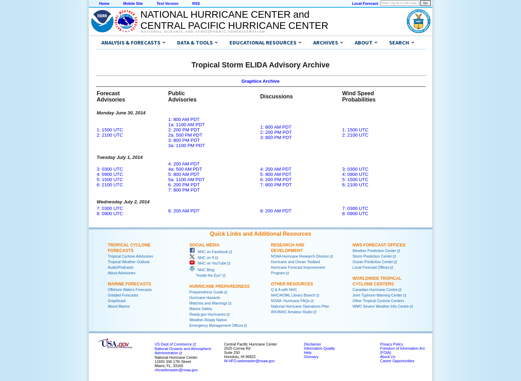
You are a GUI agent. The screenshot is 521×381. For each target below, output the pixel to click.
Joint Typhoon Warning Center (377, 295)
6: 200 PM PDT (184, 184)
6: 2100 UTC (110, 184)
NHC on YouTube (208, 263)
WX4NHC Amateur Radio (292, 312)
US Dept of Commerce (173, 344)
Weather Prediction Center (374, 251)
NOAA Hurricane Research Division (300, 256)
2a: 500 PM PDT (185, 135)
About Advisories (121, 273)
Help (308, 352)
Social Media (205, 245)
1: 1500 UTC (110, 129)
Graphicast (117, 301)
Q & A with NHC (284, 289)
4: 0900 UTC (110, 174)
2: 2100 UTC (110, 135)
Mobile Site (133, 3)
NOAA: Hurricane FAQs (290, 301)
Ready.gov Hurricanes (208, 314)
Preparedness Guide (207, 292)
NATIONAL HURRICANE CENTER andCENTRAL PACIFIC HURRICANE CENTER (234, 20)
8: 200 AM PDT (184, 210)
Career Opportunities (397, 361)
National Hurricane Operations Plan (300, 306)
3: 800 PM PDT (184, 140)
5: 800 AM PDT (184, 174)
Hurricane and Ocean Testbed (295, 262)
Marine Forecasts (129, 284)
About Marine (119, 306)
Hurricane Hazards (205, 297)
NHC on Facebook (209, 252)
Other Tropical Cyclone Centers (378, 301)
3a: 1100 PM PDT (186, 145)
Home (104, 3)
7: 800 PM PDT (184, 190)
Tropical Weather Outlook (129, 262)
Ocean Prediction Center (373, 262)
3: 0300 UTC (110, 169)
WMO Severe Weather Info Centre (381, 306)
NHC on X (202, 258)
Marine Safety (201, 309)
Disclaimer (312, 344)
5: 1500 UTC (110, 179)
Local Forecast (365, 3)
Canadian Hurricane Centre (375, 289)
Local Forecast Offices (371, 267)
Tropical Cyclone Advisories (130, 256)
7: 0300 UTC (110, 208)
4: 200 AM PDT (184, 164)
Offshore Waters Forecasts (130, 289)
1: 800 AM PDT (184, 119)
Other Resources (292, 284)
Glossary (311, 357)
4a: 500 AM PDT (185, 169)
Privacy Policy (391, 344)
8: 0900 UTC (110, 213)
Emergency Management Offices (216, 325)
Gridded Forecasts (123, 295)
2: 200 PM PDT (184, 129)
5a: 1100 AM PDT (186, 179)
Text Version (167, 3)
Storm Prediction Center (372, 256)
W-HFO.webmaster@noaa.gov (249, 361)
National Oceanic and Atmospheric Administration (203, 31)
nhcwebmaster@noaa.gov (176, 370)
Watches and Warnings (208, 303)
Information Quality (319, 348)
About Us (387, 357)
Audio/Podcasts (121, 267)
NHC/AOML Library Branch (293, 295)
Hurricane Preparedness (220, 286)
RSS (196, 3)
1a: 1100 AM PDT (186, 124)
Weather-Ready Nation (208, 320)
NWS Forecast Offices (379, 245)
